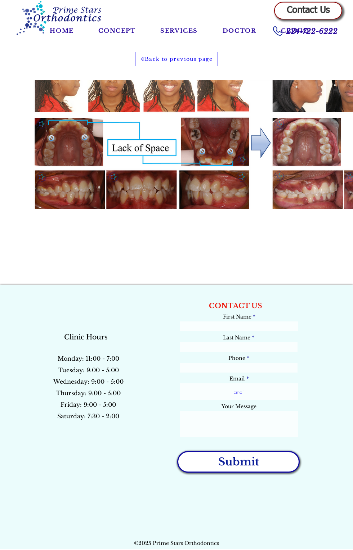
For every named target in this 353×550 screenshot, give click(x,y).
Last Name (236, 337)
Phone (236, 358)
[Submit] (238, 462)
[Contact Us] (308, 10)
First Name (237, 316)
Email (237, 378)
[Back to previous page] (176, 59)
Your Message (239, 406)
